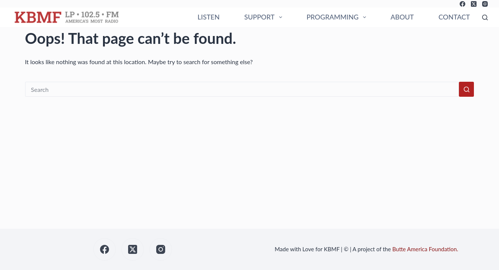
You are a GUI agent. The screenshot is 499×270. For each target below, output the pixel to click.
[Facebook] (462, 4)
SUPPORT (264, 17)
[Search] (485, 17)
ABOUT (402, 17)
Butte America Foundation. (425, 249)
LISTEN (208, 17)
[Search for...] (242, 89)
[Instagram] (485, 4)
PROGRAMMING (337, 17)
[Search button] (466, 89)
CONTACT (454, 17)
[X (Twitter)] (474, 4)
